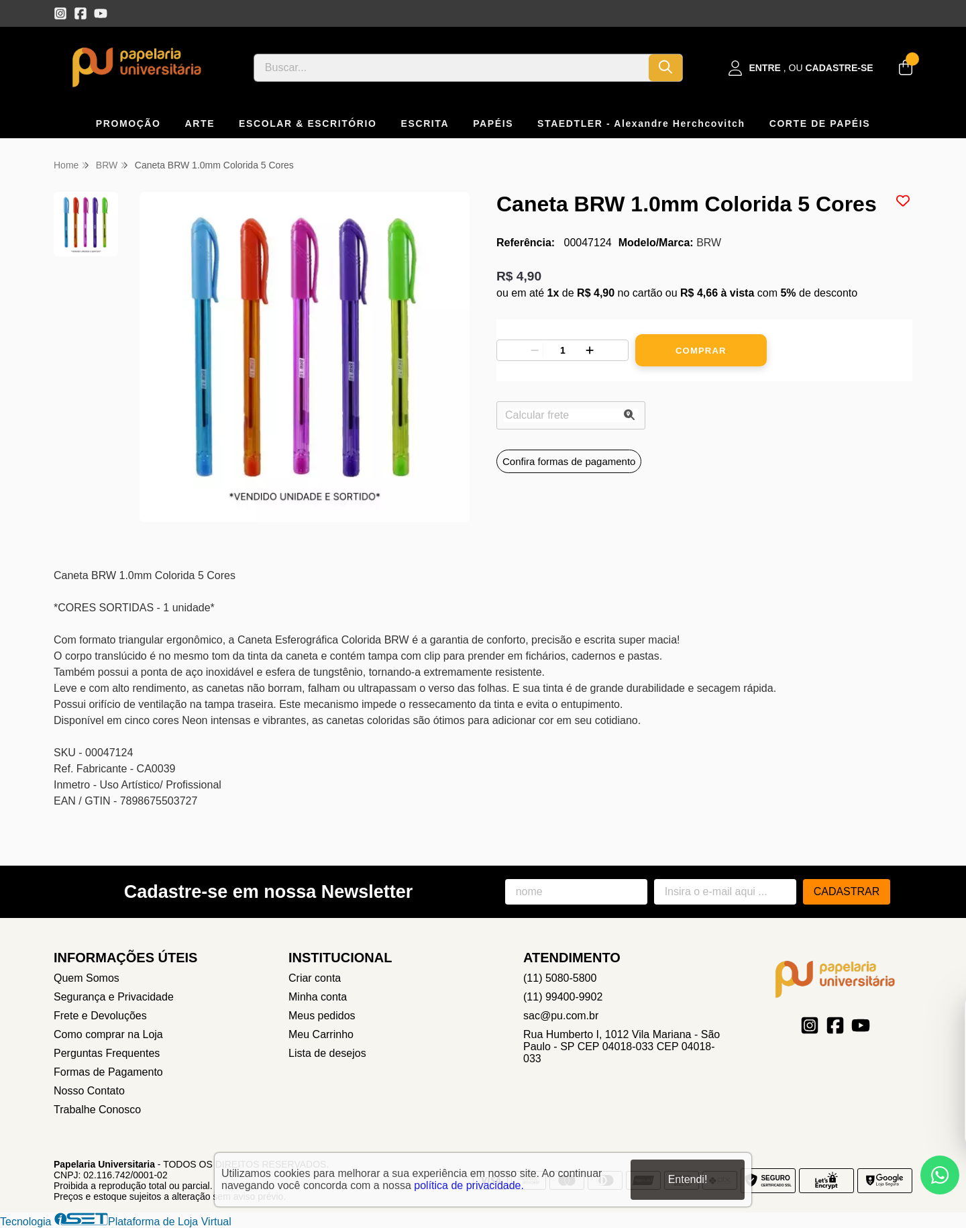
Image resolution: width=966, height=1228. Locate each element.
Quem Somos (86, 978)
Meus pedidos (322, 1015)
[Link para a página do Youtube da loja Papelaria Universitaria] (100, 13)
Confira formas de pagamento (568, 461)
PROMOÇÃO (128, 123)
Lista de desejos (327, 1053)
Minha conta (317, 997)
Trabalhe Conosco (97, 1109)
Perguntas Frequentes (107, 1053)
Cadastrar (847, 891)
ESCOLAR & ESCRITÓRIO (307, 123)
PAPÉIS (493, 123)
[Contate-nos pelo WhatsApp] (939, 1175)
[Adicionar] (590, 350)
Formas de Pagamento (108, 1072)
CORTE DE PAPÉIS (820, 123)
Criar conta (314, 978)
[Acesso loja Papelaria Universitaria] (800, 68)
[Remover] (535, 350)
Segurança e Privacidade (114, 997)
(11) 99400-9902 (562, 997)
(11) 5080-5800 (559, 978)
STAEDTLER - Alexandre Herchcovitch (641, 123)
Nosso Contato (89, 1090)
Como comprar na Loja (108, 1034)
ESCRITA (425, 123)
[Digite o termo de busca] (451, 67)
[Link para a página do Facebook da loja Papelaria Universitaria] (80, 13)
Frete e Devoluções (100, 1015)
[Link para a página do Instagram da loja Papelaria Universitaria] (60, 13)
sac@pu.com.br (560, 1015)
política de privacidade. (469, 1185)
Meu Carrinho (321, 1034)
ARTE (200, 123)
